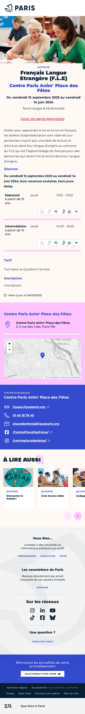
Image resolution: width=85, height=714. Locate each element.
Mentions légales (17, 687)
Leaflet (48, 377)
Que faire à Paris (33, 706)
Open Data (24, 693)
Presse (10, 693)
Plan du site (71, 693)
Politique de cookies (47, 693)
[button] (42, 355)
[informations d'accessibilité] (59, 211)
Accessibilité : (55, 687)
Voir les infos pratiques (42, 119)
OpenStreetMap (66, 377)
